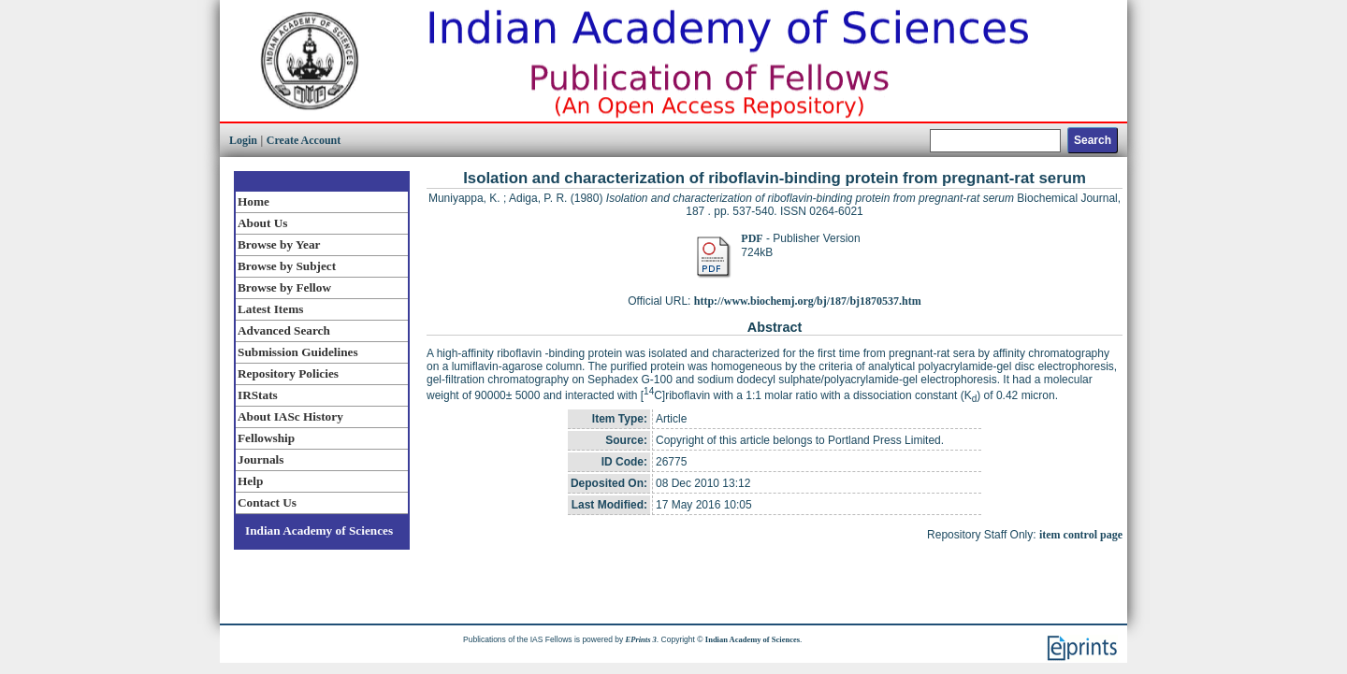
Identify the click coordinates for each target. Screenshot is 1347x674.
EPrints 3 (641, 639)
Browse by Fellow (284, 287)
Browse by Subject (287, 266)
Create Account (303, 140)
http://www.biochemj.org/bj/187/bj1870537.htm (807, 301)
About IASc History (290, 416)
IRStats (258, 395)
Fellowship (266, 438)
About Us (262, 223)
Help (250, 481)
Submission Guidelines (298, 352)
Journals (260, 459)
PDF (751, 238)
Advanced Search (284, 330)
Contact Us (267, 502)
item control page (1080, 534)
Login (243, 140)
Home (253, 201)
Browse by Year (279, 244)
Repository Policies (288, 373)
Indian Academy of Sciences (319, 530)
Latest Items (270, 309)
